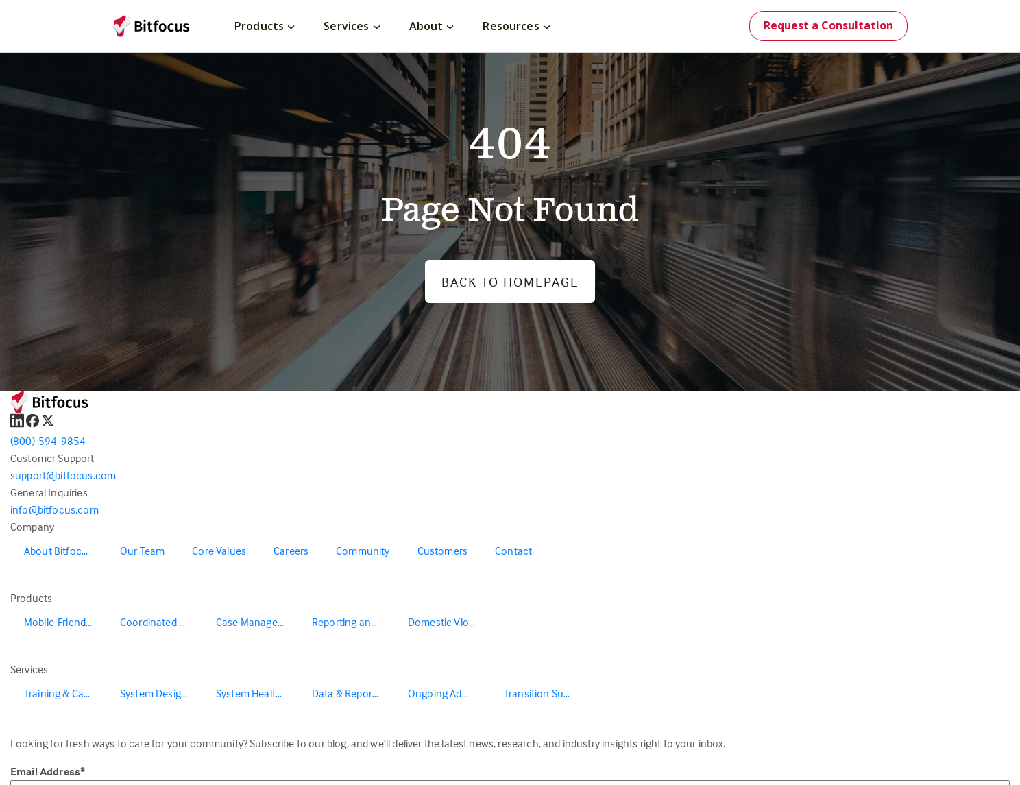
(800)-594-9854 (48, 441)
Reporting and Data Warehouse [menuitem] (353, 622)
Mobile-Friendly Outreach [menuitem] (65, 622)
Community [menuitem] (362, 550)
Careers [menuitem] (291, 550)
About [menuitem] (431, 26)
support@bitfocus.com (63, 475)
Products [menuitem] (264, 26)
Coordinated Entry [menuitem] (161, 622)
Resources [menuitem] (516, 26)
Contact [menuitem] (513, 550)
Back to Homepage (510, 281)
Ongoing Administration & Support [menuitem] (449, 693)
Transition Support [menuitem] (545, 693)
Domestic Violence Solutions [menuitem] (449, 622)
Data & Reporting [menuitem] (351, 693)
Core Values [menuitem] (219, 550)
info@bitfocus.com (54, 509)
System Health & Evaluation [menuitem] (257, 693)
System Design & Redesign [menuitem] (161, 693)
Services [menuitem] (352, 26)
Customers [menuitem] (442, 550)
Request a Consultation (828, 25)
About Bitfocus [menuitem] (58, 550)
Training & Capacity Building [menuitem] (65, 693)
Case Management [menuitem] (257, 622)
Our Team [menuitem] (142, 550)
